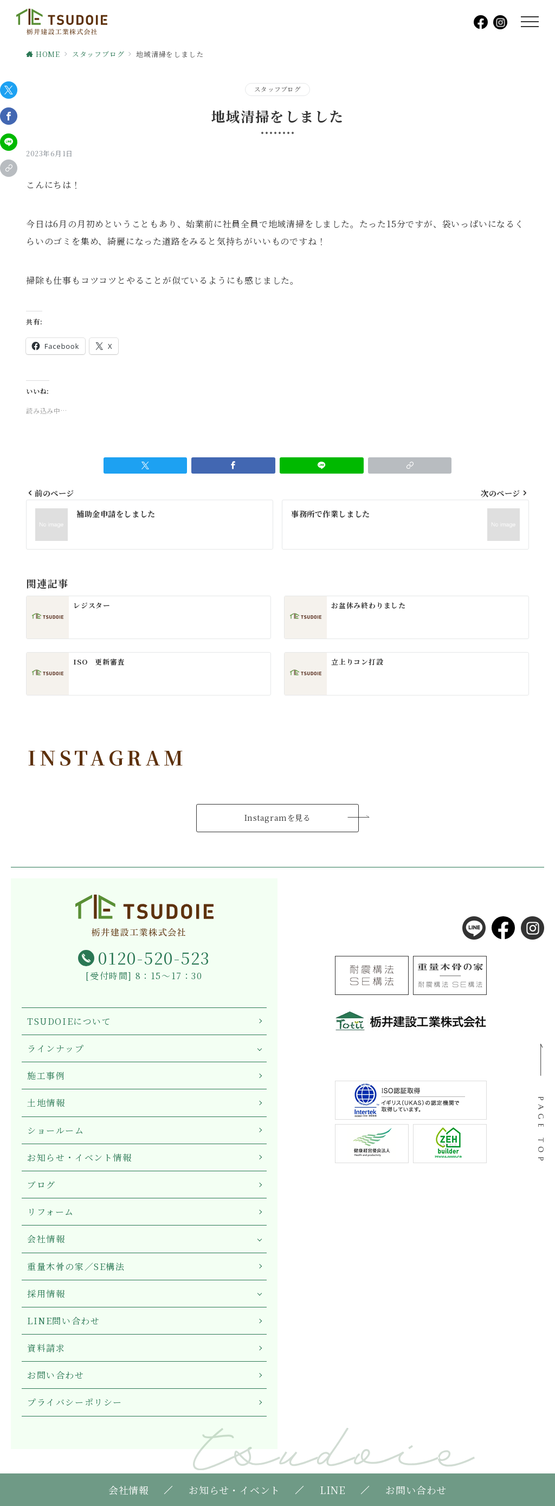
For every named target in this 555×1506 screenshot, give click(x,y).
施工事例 (46, 1075)
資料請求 (46, 1348)
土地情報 (46, 1102)
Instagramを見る (277, 817)
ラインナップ (56, 1048)
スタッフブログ (277, 89)
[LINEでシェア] (8, 142)
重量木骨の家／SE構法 (76, 1266)
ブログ (41, 1184)
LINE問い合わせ (63, 1320)
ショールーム (56, 1130)
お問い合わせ (56, 1375)
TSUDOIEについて (69, 1021)
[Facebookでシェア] (8, 116)
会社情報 (46, 1239)
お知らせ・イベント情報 (79, 1157)
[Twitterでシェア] (8, 90)
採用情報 (46, 1293)
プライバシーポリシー (74, 1402)
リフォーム (50, 1211)
